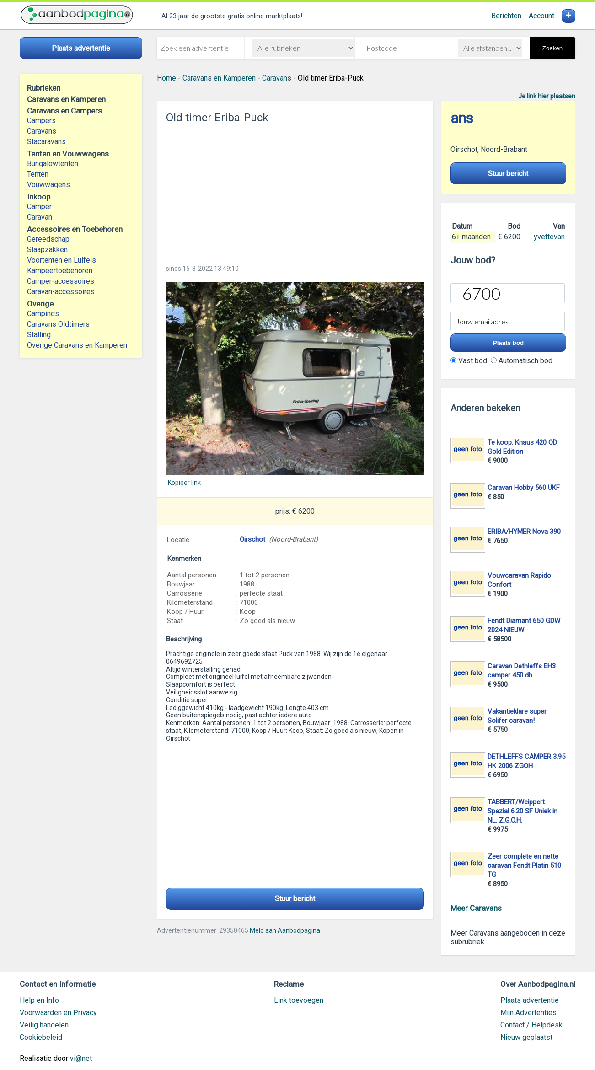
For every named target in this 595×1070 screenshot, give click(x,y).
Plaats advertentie (529, 1000)
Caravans (41, 131)
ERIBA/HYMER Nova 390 (524, 531)
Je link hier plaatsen (546, 96)
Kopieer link (184, 482)
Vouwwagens (48, 184)
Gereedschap (48, 239)
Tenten (37, 174)
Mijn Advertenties (528, 1012)
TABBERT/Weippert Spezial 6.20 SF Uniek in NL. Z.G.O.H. (522, 811)
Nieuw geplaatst (526, 1037)
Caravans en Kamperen (219, 78)
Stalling (39, 334)
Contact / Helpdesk (531, 1025)
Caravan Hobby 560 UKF (524, 488)
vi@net (81, 1058)
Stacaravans (46, 141)
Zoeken (552, 48)
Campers (41, 120)
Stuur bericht (295, 898)
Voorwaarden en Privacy (58, 1012)
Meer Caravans (476, 908)
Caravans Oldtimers (58, 324)
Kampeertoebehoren (59, 270)
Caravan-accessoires (61, 291)
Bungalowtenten (52, 163)
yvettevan (549, 236)
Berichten (506, 15)
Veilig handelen (44, 1025)
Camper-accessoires (60, 281)
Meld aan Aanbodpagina (285, 930)
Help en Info (39, 1000)
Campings (43, 313)
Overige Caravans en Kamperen (77, 345)
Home (166, 78)
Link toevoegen (298, 1000)
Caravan (39, 217)
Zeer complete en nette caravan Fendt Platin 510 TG (524, 865)
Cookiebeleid (41, 1037)
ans (461, 118)
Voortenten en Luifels (61, 260)
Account (541, 15)
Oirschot (252, 539)
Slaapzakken (47, 249)
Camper (39, 206)
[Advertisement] (295, 191)
